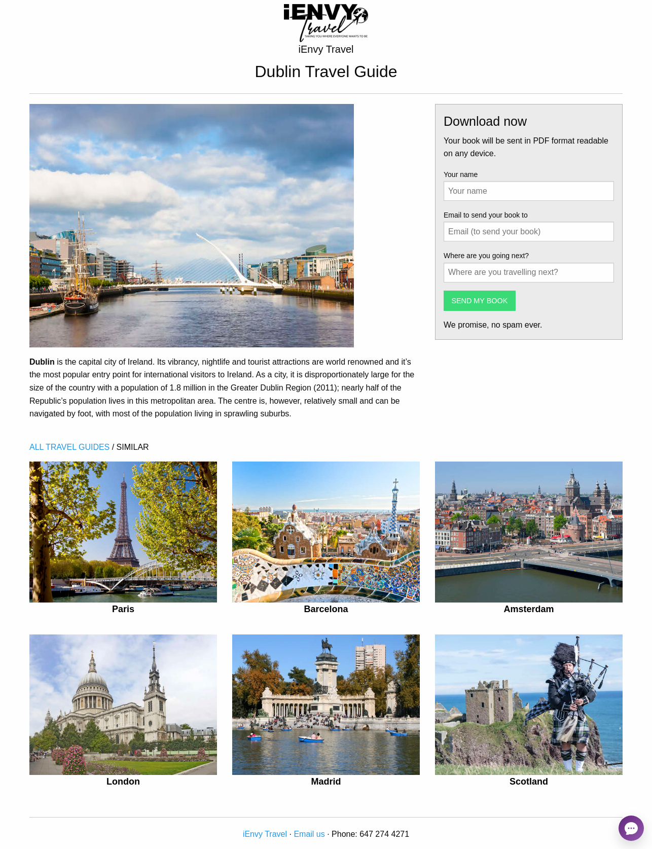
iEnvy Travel (265, 834)
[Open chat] (631, 828)
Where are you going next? (486, 256)
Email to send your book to (486, 215)
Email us (309, 834)
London (123, 781)
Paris (123, 609)
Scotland (529, 781)
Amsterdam (528, 609)
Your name (461, 174)
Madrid (326, 781)
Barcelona (326, 609)
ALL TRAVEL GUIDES (69, 447)
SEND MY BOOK (479, 301)
